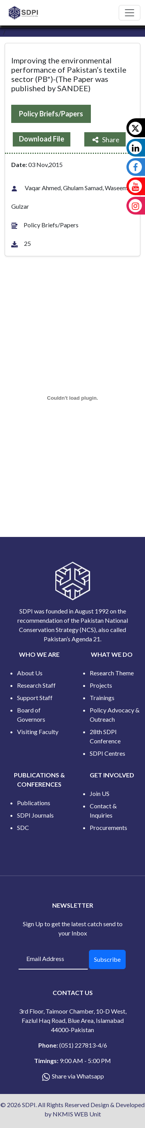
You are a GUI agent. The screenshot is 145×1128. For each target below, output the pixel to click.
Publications (33, 802)
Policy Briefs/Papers (51, 113)
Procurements (108, 827)
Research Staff (36, 685)
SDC (23, 827)
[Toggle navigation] (129, 12)
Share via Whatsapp (78, 1076)
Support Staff (35, 697)
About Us (30, 672)
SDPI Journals (35, 815)
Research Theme (112, 672)
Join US (99, 793)
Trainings (102, 697)
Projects (101, 685)
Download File (41, 139)
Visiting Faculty (37, 731)
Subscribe (107, 959)
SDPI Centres (107, 753)
